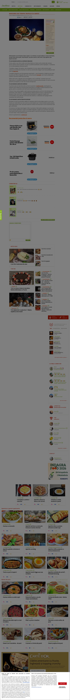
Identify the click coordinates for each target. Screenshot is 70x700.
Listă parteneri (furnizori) (36, 687)
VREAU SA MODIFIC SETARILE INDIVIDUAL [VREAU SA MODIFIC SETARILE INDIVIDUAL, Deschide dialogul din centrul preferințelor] (62, 687)
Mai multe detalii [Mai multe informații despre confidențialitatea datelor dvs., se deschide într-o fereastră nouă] (26, 682)
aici (24, 692)
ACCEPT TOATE (62, 683)
